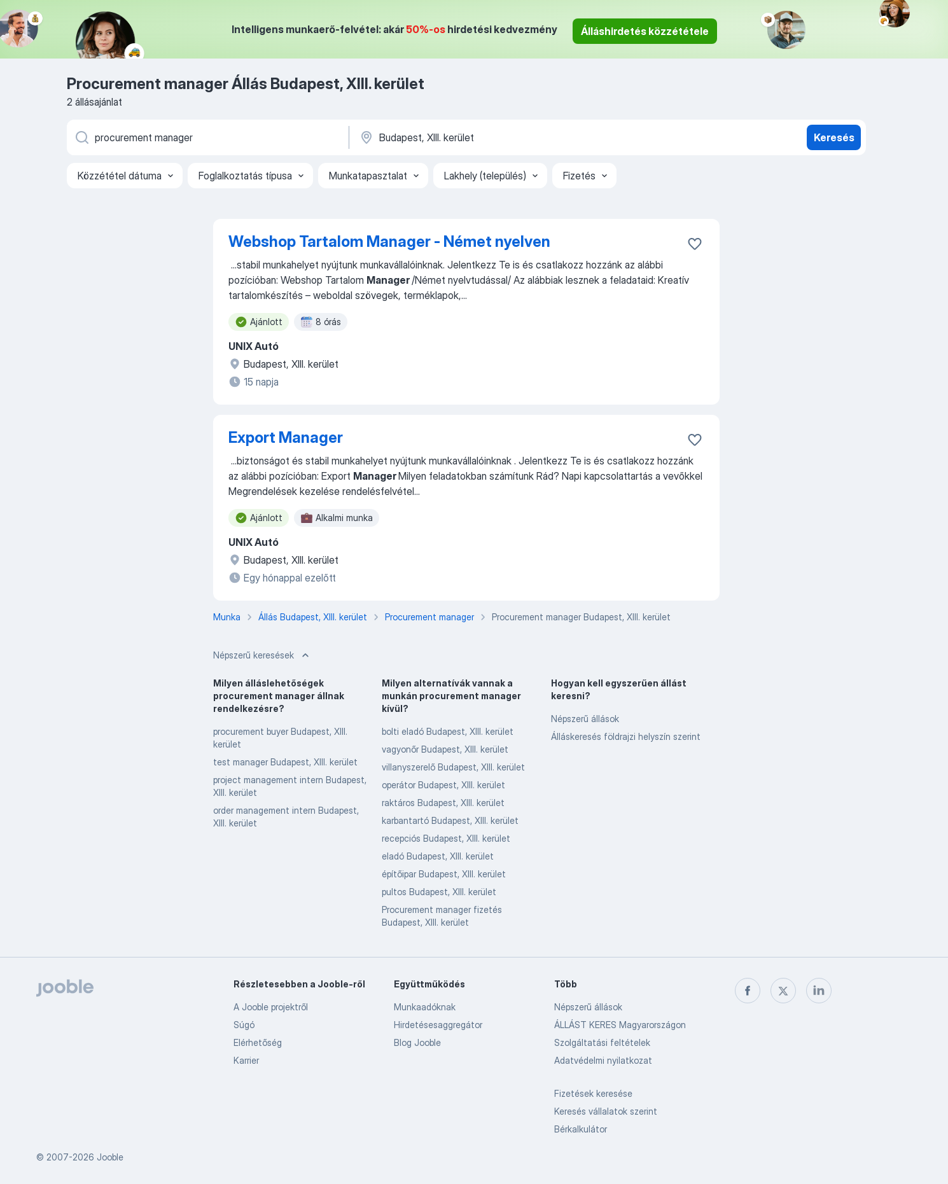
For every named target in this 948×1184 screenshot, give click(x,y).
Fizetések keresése (593, 1093)
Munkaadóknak (425, 1006)
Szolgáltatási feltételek (602, 1042)
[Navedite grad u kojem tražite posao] (491, 137)
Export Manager (285, 437)
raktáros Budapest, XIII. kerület (443, 802)
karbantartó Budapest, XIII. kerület (450, 820)
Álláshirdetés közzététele (645, 31)
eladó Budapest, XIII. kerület (438, 856)
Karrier (246, 1060)
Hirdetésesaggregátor (438, 1024)
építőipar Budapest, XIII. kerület (444, 873)
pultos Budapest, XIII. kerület (439, 891)
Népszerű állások (585, 718)
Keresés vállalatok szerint (605, 1111)
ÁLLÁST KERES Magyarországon (620, 1024)
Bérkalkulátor (580, 1129)
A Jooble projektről (271, 1006)
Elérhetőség (258, 1042)
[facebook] (747, 990)
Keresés (834, 137)
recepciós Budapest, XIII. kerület (446, 838)
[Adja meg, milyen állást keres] (207, 137)
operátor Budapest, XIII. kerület (443, 784)
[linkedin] (819, 990)
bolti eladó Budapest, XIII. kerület (447, 731)
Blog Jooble (417, 1042)
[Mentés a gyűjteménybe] (694, 243)
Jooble (110, 1157)
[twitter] (783, 990)
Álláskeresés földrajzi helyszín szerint (626, 736)
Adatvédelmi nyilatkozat (603, 1060)
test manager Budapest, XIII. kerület (285, 761)
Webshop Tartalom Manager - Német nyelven (389, 241)
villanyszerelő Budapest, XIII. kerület (453, 767)
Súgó (244, 1024)
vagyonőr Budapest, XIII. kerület (445, 749)
